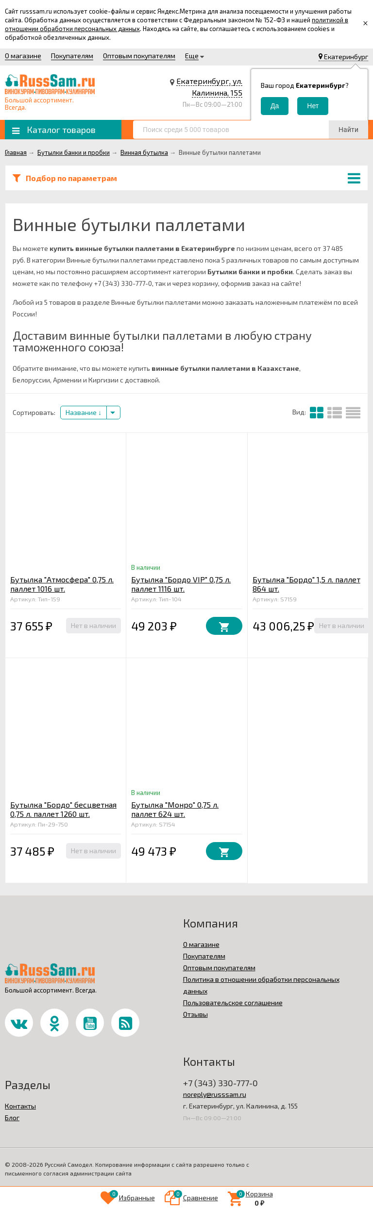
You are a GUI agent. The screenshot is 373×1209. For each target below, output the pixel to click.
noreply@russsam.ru (214, 1094)
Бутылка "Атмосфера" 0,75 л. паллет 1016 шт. (62, 584)
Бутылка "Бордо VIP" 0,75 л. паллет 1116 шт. (181, 584)
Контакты (20, 1106)
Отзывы (195, 1014)
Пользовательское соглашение (233, 1002)
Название (84, 412)
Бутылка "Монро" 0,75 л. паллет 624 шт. (175, 809)
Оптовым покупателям (139, 55)
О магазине (23, 55)
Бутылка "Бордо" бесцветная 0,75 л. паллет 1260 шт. (63, 809)
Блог (12, 1117)
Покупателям (72, 55)
